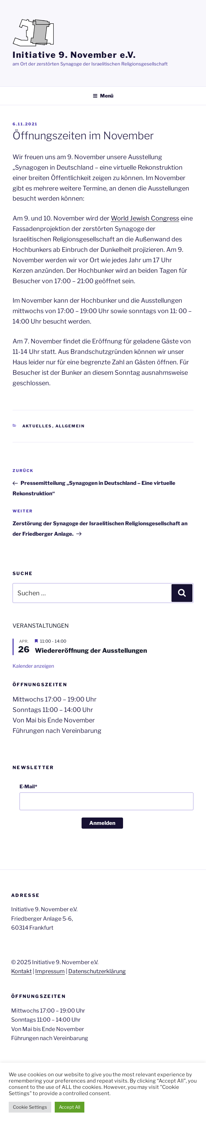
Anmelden (102, 823)
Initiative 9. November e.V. (74, 55)
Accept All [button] (69, 1107)
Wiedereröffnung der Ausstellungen (91, 650)
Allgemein (70, 426)
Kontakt (21, 971)
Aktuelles (37, 426)
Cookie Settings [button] (30, 1107)
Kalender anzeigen (33, 666)
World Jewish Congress (145, 218)
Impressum (50, 971)
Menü (103, 96)
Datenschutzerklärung (97, 971)
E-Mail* (28, 786)
